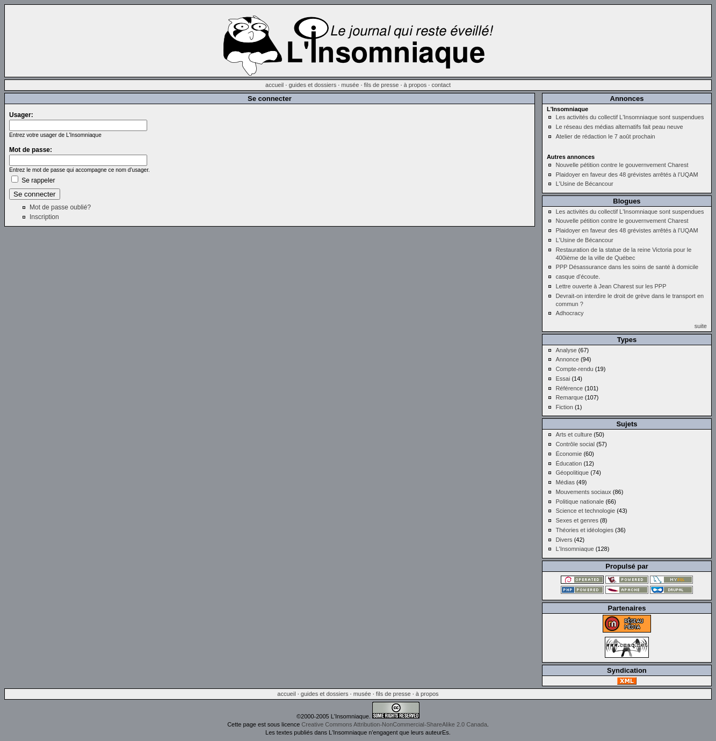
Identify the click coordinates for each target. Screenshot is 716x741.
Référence (569, 388)
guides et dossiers (312, 85)
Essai (562, 378)
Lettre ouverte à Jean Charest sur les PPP (610, 286)
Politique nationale (579, 501)
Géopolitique (572, 472)
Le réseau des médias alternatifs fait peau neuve (619, 127)
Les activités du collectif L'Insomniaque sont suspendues (629, 117)
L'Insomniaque (574, 549)
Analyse (565, 350)
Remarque (569, 397)
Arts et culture (573, 434)
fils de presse (381, 85)
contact (440, 85)
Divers (563, 539)
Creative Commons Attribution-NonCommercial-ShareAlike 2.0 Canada (394, 724)
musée (350, 85)
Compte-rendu (574, 369)
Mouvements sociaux (583, 492)
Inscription (44, 217)
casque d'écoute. (577, 276)
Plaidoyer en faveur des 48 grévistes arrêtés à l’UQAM (626, 174)
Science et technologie (585, 510)
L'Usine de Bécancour (584, 183)
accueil (274, 85)
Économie (568, 454)
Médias (564, 482)
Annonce (566, 359)
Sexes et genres (576, 520)
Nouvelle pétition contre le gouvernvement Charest (621, 165)
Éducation (568, 463)
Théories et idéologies (584, 530)
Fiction (564, 407)
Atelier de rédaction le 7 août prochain (605, 136)
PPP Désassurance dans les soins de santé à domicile (626, 267)
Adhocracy (569, 313)
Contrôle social (575, 444)
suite (701, 326)
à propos (415, 85)
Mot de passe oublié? (60, 207)
